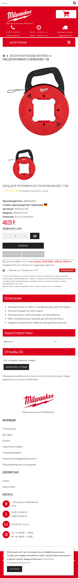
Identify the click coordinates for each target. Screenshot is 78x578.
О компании (9, 428)
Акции (6, 480)
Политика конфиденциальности (20, 458)
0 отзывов (24, 190)
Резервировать (67, 270)
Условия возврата (12, 452)
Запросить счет (12, 228)
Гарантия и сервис (13, 446)
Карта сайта (9, 486)
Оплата (6, 440)
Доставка (7, 434)
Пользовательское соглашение (19, 464)
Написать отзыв (39, 190)
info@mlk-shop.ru (20, 524)
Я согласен (15, 569)
